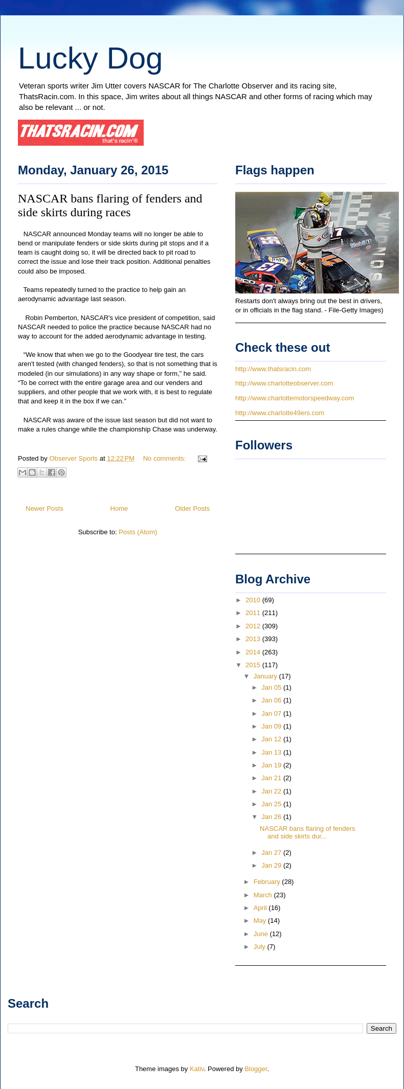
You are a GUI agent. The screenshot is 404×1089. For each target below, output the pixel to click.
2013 (253, 639)
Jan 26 (272, 817)
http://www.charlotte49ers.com (279, 413)
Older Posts (192, 508)
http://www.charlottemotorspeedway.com (294, 398)
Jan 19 (272, 765)
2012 (253, 626)
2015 (253, 665)
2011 (253, 613)
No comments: (165, 458)
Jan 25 (272, 804)
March (264, 895)
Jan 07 (272, 713)
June (262, 934)
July (260, 946)
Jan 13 (272, 752)
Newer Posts (44, 508)
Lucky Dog (90, 58)
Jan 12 (272, 739)
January (266, 676)
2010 (253, 600)
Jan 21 (272, 778)
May (261, 920)
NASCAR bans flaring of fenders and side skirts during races (110, 205)
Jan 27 (272, 852)
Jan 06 (272, 700)
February (268, 882)
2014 (253, 652)
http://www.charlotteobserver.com (284, 383)
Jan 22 (272, 791)
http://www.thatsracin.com (273, 369)
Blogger (255, 1069)
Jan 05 (272, 687)
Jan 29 (272, 865)
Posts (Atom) (138, 532)
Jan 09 (272, 726)
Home (119, 508)
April (261, 908)
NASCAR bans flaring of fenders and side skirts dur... (307, 833)
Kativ (197, 1069)
